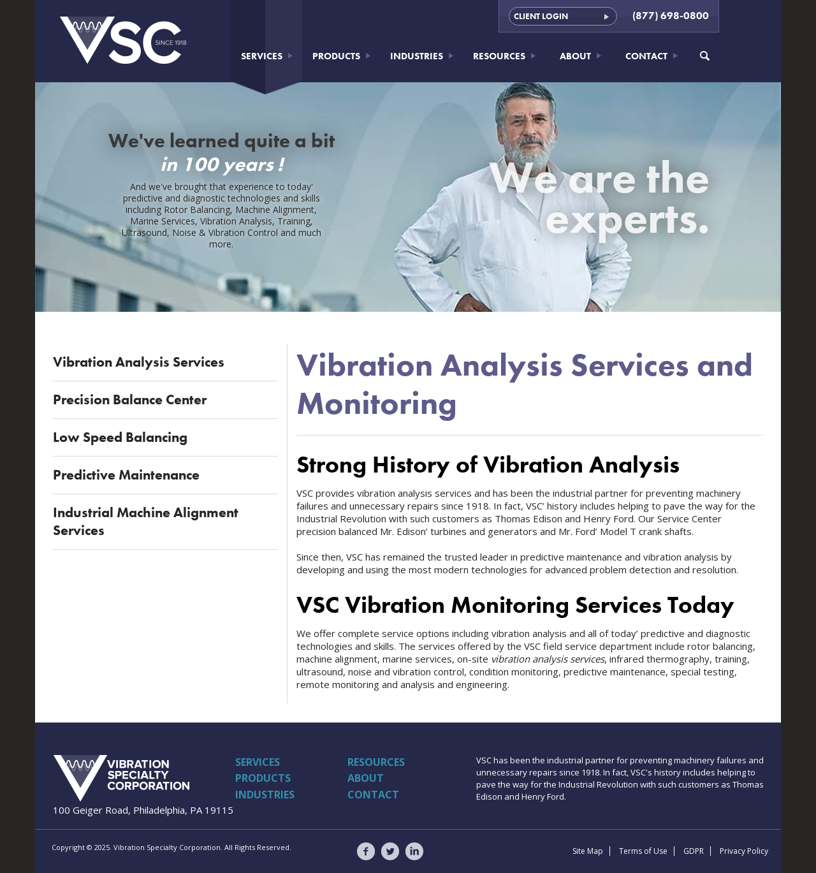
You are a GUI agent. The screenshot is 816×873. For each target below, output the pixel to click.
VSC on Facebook (366, 851)
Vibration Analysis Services (138, 362)
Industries (416, 56)
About (575, 56)
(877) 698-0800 (670, 15)
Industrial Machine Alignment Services (145, 521)
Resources (499, 56)
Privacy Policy (744, 851)
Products (336, 56)
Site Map (587, 851)
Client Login (541, 16)
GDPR (693, 851)
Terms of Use (643, 851)
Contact (646, 56)
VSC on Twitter (390, 851)
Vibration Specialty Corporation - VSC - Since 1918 (124, 40)
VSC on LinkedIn (414, 851)
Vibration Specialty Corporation (122, 778)
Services (261, 56)
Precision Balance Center (130, 399)
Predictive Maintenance (126, 475)
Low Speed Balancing (120, 437)
